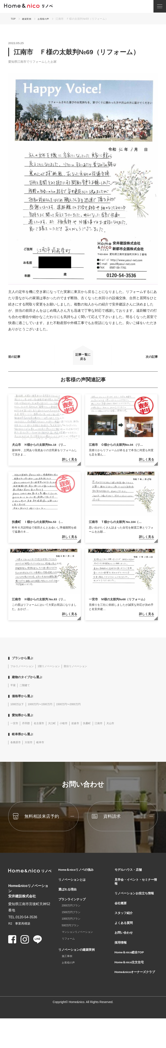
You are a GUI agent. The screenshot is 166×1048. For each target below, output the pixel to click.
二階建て (27, 691)
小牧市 (72, 730)
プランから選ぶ (25, 664)
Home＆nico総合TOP (132, 974)
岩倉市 (86, 730)
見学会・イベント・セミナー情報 (135, 891)
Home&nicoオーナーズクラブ (135, 999)
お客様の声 (47, 18)
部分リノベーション (86, 672)
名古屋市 (44, 730)
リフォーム (69, 954)
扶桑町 (99, 730)
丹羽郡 (28, 730)
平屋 (14, 691)
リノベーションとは (73, 888)
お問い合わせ (125, 952)
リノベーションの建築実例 (79, 965)
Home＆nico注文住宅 (131, 985)
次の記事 (144, 359)
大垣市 (31, 749)
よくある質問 (125, 941)
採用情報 (121, 963)
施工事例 (68, 973)
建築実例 (28, 18)
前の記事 (22, 359)
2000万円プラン (73, 918)
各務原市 (17, 749)
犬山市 (127, 730)
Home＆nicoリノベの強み (78, 877)
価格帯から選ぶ (25, 703)
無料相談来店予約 (48, 824)
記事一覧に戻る (83, 358)
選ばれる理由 (68, 899)
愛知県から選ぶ (25, 722)
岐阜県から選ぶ (25, 741)
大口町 (59, 730)
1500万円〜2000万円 (78, 711)
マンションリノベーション (80, 947)
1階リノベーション (55, 672)
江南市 (113, 730)
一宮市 (15, 730)
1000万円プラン (73, 932)
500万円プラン (72, 939)
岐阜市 (45, 749)
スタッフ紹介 (125, 930)
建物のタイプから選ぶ (30, 683)
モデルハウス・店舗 (130, 877)
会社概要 (121, 919)
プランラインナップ (73, 910)
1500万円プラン (73, 925)
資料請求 (116, 824)
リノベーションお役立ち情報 (135, 906)
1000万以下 (18, 711)
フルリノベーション (24, 672)
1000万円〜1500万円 (45, 711)
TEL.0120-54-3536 (22, 924)
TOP (13, 18)
